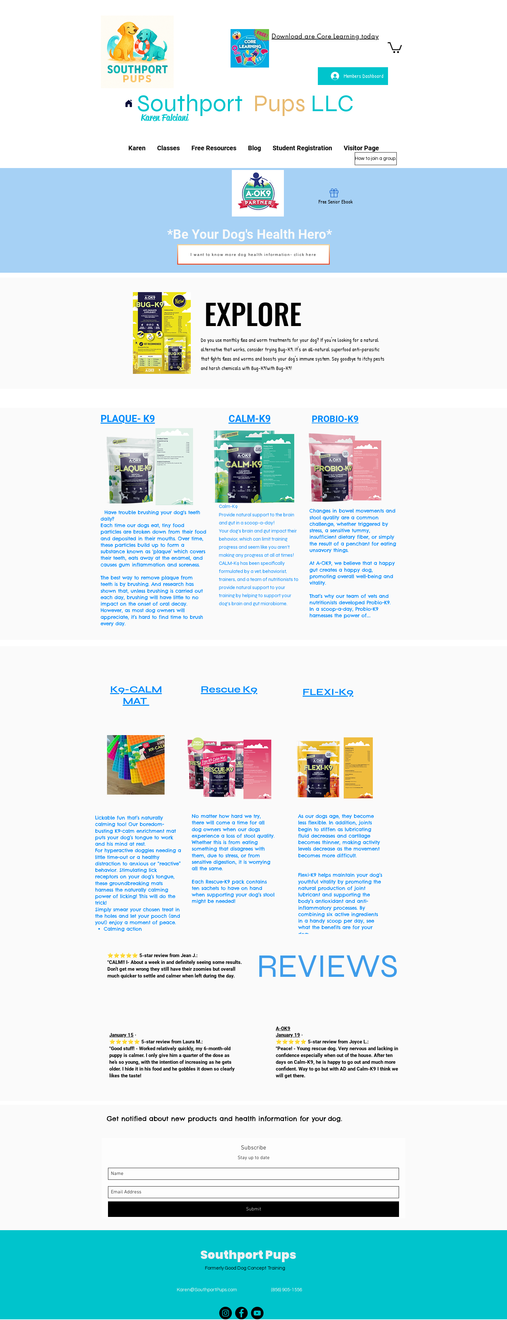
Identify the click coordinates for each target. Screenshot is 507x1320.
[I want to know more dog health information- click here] (253, 254)
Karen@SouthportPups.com (207, 1289)
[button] (395, 47)
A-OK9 (283, 1028)
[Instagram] (225, 1313)
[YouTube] (257, 1313)
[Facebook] (241, 1313)
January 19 (288, 1035)
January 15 (121, 1035)
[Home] (128, 103)
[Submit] (253, 1209)
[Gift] (334, 193)
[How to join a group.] (376, 158)
